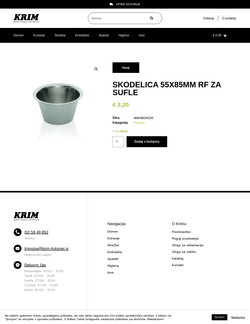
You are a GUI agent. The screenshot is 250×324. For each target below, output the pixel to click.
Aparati (104, 35)
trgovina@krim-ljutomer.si (46, 248)
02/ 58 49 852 (36, 232)
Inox (142, 35)
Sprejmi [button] (219, 317)
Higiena (123, 35)
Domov (19, 35)
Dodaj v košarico (146, 141)
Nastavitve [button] (238, 317)
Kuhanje (39, 35)
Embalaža (82, 35)
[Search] (151, 18)
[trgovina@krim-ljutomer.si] (17, 248)
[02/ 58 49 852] (17, 232)
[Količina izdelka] (118, 141)
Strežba (59, 35)
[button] (96, 68)
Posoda (139, 122)
